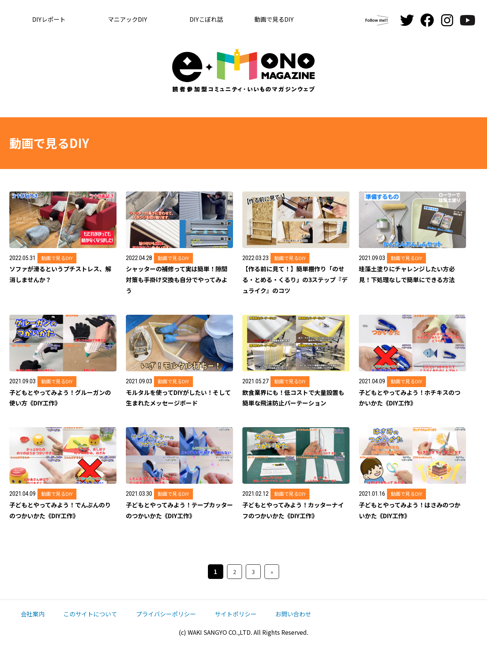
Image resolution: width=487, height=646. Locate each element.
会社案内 (33, 613)
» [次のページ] (271, 572)
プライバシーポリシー (166, 613)
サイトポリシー (236, 613)
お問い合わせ (293, 613)
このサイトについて (90, 613)
